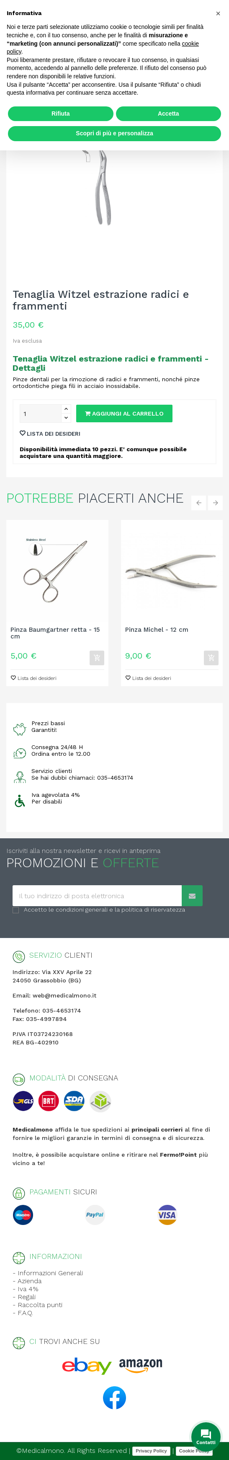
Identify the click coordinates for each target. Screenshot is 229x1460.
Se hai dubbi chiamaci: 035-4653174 (82, 777)
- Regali (24, 1297)
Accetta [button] (168, 113)
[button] (218, 13)
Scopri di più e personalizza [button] (114, 133)
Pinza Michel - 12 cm (156, 629)
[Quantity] (41, 413)
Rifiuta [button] (60, 113)
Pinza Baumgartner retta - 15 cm (55, 633)
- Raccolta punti (37, 1305)
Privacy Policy (151, 1450)
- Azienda (27, 1281)
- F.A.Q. (23, 1313)
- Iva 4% (26, 1289)
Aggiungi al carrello (124, 413)
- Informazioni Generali (48, 1273)
